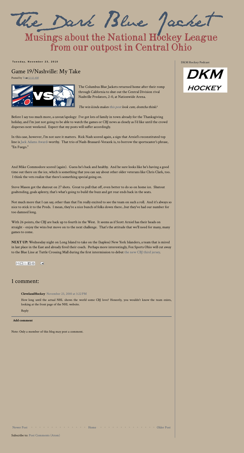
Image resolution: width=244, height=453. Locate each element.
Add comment (23, 320)
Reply (24, 311)
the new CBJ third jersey (142, 252)
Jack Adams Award (34, 142)
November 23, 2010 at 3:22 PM (67, 294)
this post (115, 107)
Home (92, 427)
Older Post (164, 427)
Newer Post (19, 427)
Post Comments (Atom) (44, 435)
